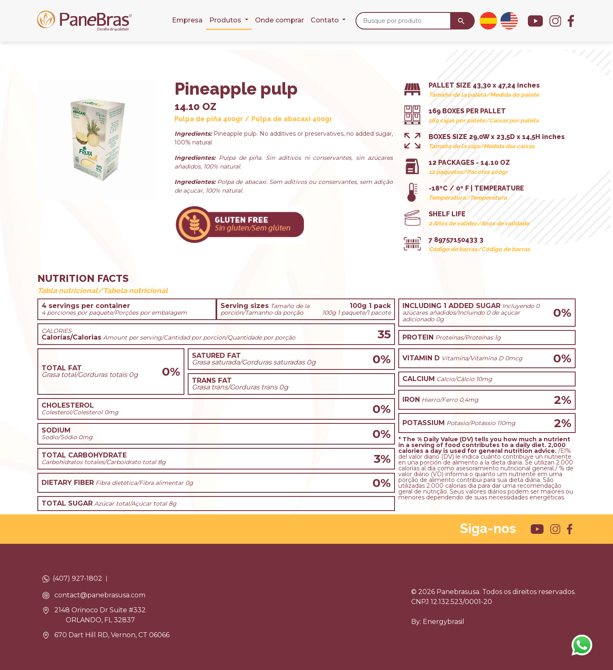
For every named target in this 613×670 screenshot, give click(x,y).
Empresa (187, 20)
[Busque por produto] (403, 20)
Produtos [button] (226, 20)
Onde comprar (279, 20)
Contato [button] (326, 20)
